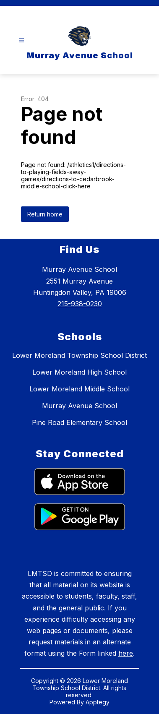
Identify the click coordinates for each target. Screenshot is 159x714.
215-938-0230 (79, 304)
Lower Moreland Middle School (79, 389)
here (125, 653)
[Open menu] (21, 40)
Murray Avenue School (79, 405)
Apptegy (97, 702)
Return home (45, 214)
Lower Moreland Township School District (79, 355)
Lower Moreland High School (79, 372)
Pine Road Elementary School (79, 422)
